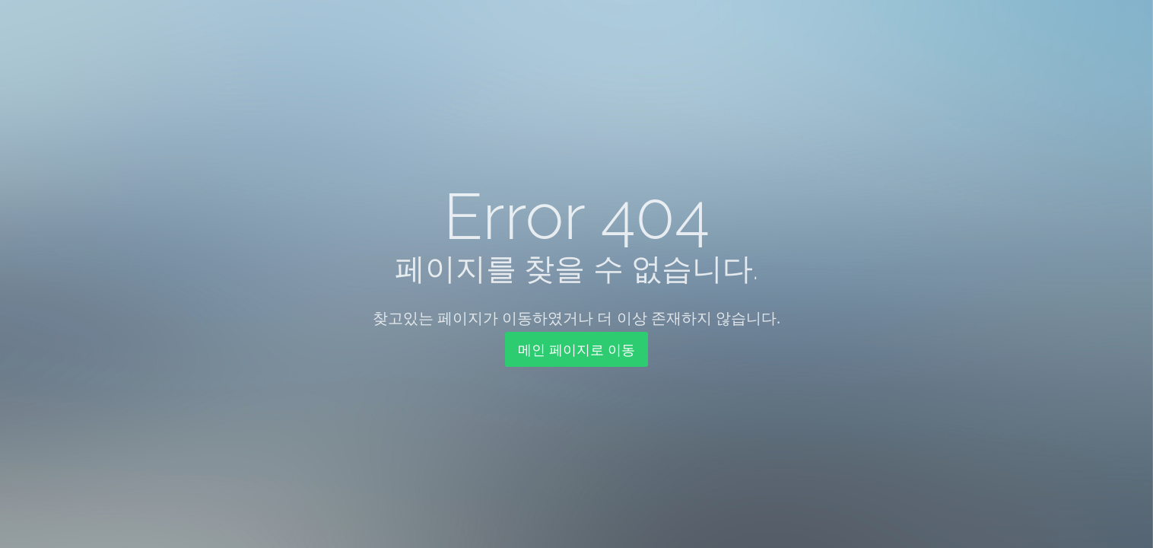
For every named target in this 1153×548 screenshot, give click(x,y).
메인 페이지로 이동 (576, 349)
